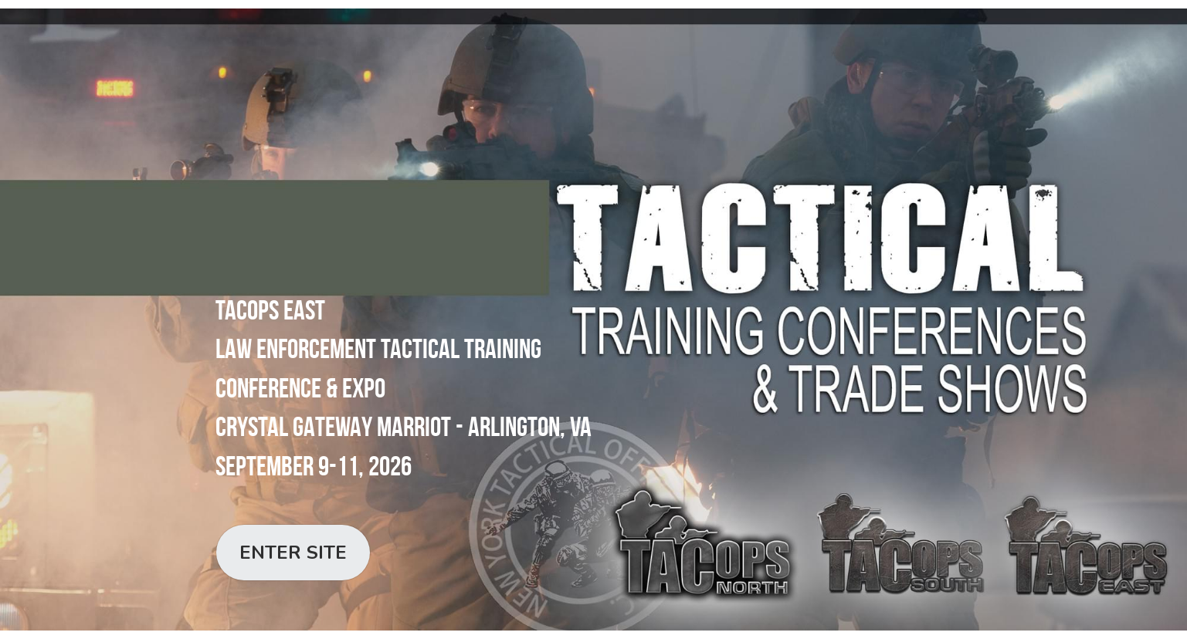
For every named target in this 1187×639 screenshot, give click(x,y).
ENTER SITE (293, 552)
